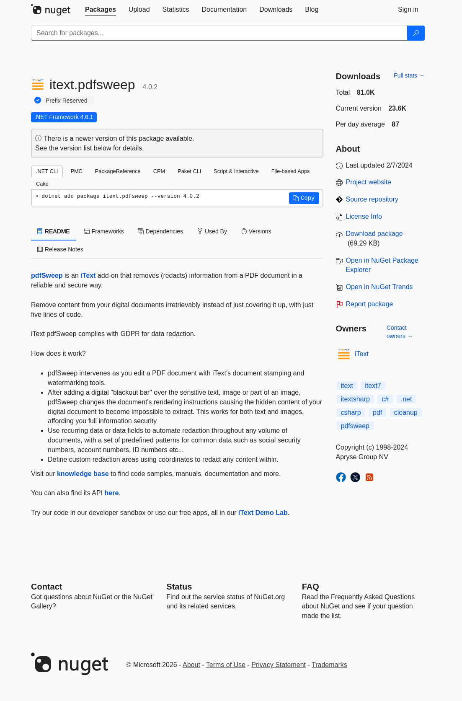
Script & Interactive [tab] (236, 171)
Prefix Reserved (67, 100)
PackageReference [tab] (118, 171)
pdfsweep (355, 425)
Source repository (372, 199)
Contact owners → (400, 331)
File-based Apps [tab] (290, 171)
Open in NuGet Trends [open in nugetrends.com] (379, 286)
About (191, 664)
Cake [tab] (42, 184)
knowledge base (83, 473)
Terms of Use (225, 664)
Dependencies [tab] (160, 231)
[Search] (416, 33)
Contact (46, 586)
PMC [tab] (76, 171)
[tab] (100, 9)
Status (179, 586)
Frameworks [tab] (104, 231)
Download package (374, 233)
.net (406, 399)
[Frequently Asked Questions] (310, 586)
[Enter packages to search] (219, 33)
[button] (304, 198)
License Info (364, 216)
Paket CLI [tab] (189, 171)
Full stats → (409, 75)
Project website (369, 182)
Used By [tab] (212, 231)
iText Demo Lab (263, 512)
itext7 (373, 385)
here (112, 493)
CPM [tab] (159, 171)
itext (347, 385)
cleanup (406, 412)
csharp (351, 412)
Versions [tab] (256, 231)
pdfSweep (47, 275)
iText (87, 275)
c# (385, 399)
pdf (377, 412)
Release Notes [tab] (60, 249)
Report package (369, 304)
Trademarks (329, 664)
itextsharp (355, 399)
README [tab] (53, 231)
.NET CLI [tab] (47, 171)
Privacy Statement (278, 664)
